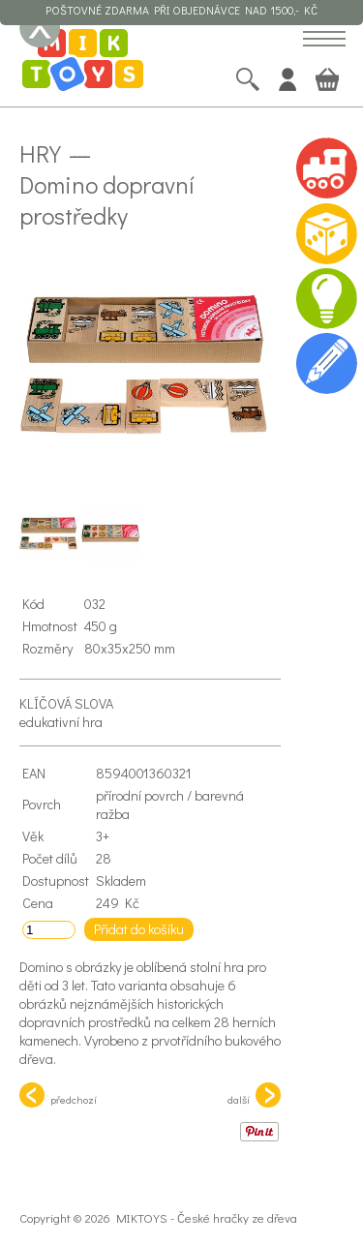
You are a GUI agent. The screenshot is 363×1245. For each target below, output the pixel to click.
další (254, 1095)
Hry (40, 152)
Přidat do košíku (139, 929)
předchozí (58, 1095)
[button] (324, 40)
